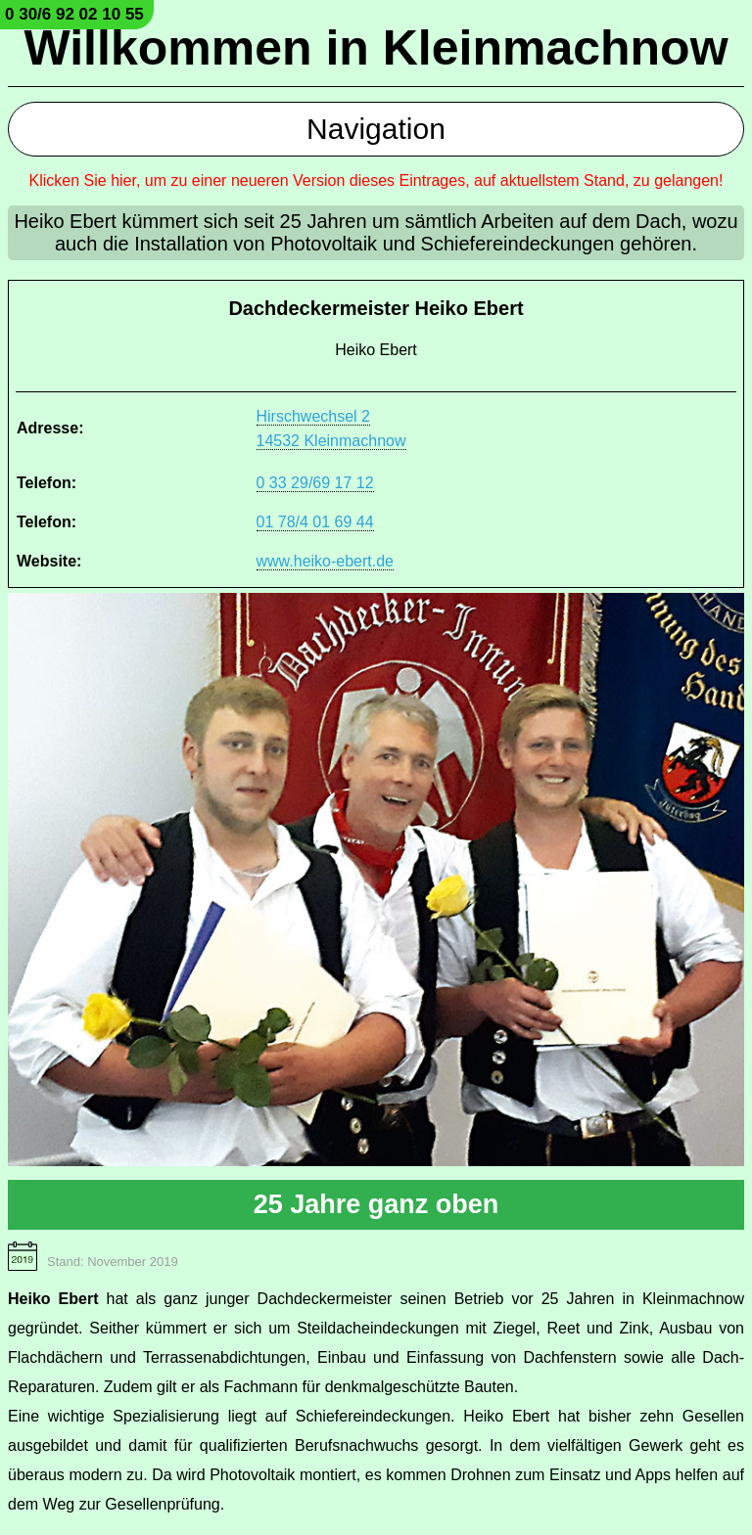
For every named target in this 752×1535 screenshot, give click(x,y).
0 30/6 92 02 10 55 (74, 14)
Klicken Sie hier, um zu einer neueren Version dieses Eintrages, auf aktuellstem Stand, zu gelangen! (376, 180)
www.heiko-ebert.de (326, 561)
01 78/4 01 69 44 (315, 522)
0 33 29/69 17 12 (315, 482)
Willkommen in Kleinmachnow (376, 48)
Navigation (376, 129)
